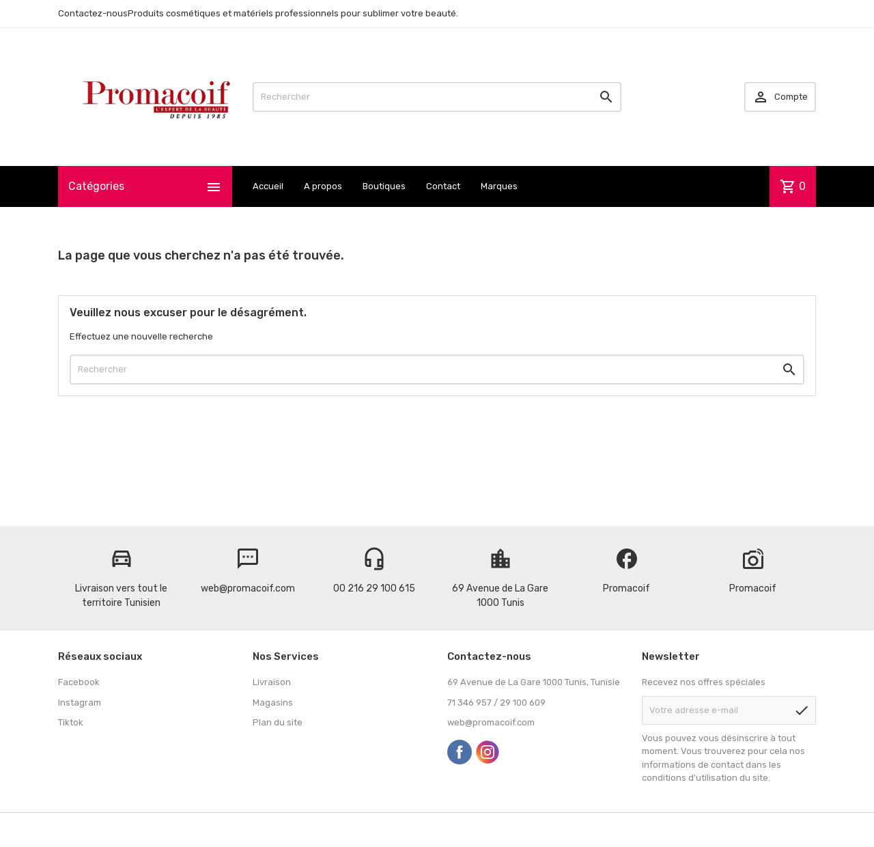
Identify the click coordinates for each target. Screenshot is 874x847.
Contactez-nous (93, 13)
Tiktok (70, 722)
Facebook (79, 682)
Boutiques (384, 186)
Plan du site (277, 722)
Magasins (273, 702)
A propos (323, 186)
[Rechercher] (437, 97)
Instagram (79, 702)
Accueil (268, 186)
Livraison (272, 682)
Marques (499, 186)
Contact (443, 186)
